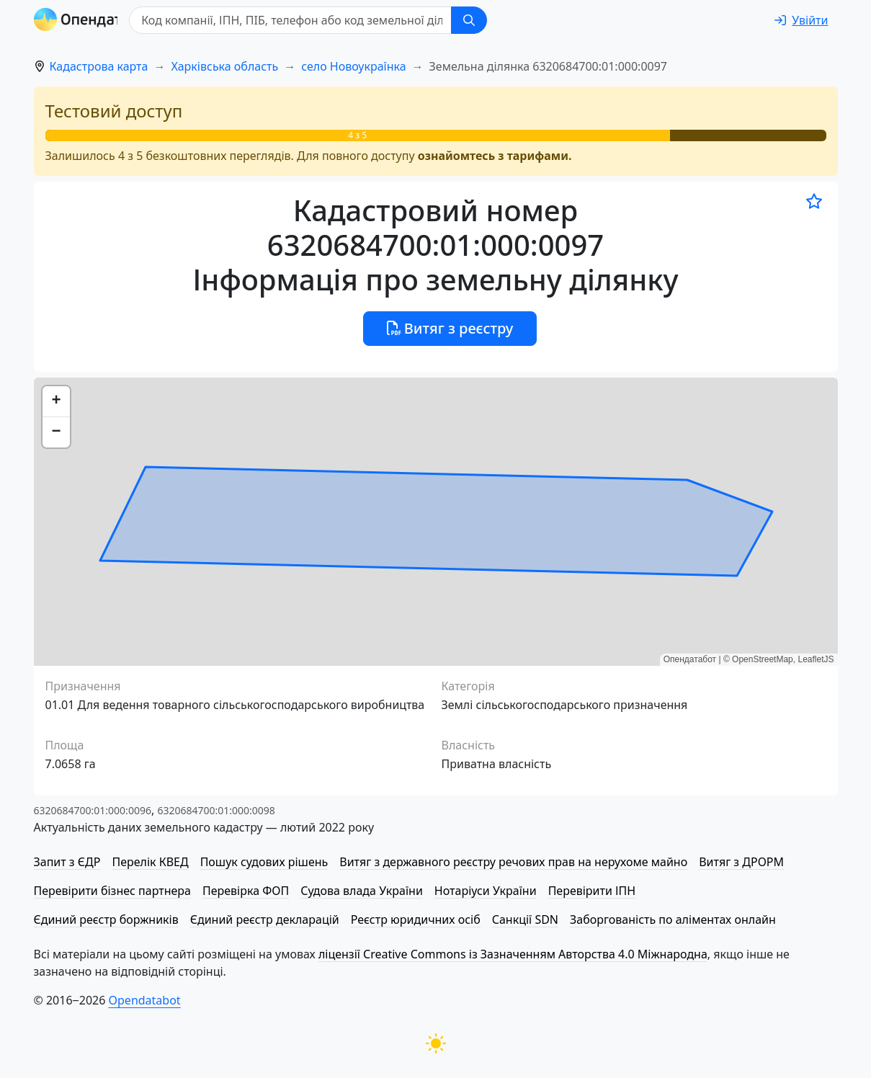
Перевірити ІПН (592, 891)
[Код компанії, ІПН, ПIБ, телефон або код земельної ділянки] (326, 20)
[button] (56, 401)
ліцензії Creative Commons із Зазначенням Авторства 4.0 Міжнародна (512, 954)
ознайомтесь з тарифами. (495, 156)
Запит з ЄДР (67, 862)
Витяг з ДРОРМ (741, 862)
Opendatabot (145, 1000)
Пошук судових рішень (264, 862)
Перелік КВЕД (150, 862)
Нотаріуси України (485, 891)
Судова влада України (361, 891)
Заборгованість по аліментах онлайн (673, 919)
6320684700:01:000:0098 (215, 810)
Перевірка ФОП (245, 891)
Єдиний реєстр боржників (106, 919)
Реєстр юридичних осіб (416, 919)
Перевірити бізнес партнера (112, 891)
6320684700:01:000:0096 (92, 810)
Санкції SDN (525, 919)
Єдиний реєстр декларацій (264, 919)
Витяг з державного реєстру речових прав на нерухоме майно (513, 862)
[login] (801, 20)
